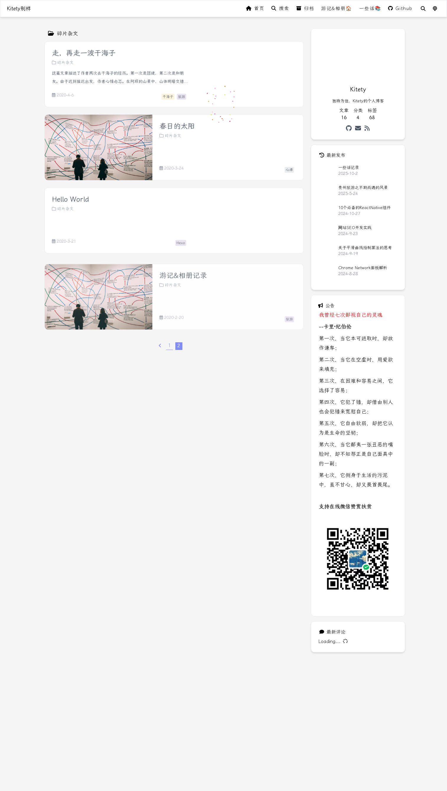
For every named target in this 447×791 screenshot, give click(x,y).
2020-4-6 (63, 95)
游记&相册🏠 (336, 8)
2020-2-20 (171, 339)
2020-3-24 (171, 168)
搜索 (280, 8)
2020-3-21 (64, 241)
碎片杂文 (63, 62)
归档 (305, 8)
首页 (255, 8)
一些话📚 (370, 8)
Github (400, 8)
